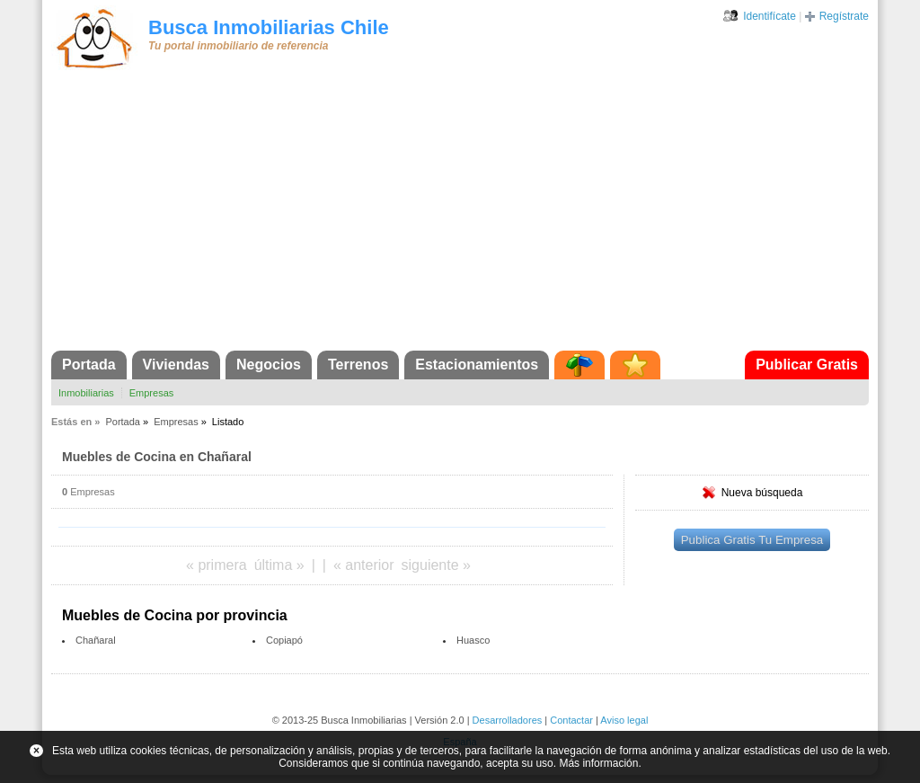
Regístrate (844, 16)
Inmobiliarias (86, 392)
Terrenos (358, 364)
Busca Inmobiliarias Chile (268, 27)
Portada (89, 364)
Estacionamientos (476, 364)
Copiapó (284, 640)
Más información (598, 763)
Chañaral (95, 640)
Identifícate (769, 16)
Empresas (151, 392)
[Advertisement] (460, 216)
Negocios (268, 364)
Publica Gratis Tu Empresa (752, 540)
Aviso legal (624, 720)
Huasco (473, 640)
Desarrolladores (508, 720)
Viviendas (176, 364)
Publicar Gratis (807, 364)
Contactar (571, 720)
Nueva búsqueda (762, 492)
